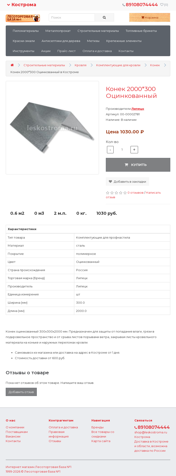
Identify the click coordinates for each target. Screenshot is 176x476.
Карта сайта (100, 441)
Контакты (126, 51)
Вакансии (13, 436)
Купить (136, 164)
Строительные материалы (98, 31)
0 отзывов (136, 192)
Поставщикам (17, 432)
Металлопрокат (58, 31)
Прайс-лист (66, 51)
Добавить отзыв (21, 392)
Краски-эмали (24, 41)
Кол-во (112, 142)
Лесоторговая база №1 (53, 467)
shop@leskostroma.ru (150, 432)
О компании (15, 427)
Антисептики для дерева (61, 41)
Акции (46, 51)
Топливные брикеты (141, 31)
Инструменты (23, 51)
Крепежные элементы (123, 41)
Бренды (97, 427)
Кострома (21, 4)
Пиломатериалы (26, 31)
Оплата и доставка (97, 51)
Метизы (93, 41)
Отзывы (55, 441)
